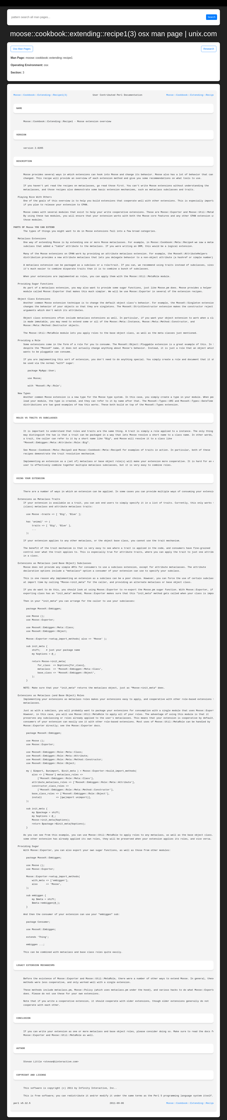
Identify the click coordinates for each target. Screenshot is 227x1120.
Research (208, 48)
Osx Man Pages (22, 48)
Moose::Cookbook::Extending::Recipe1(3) (40, 95)
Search (211, 17)
